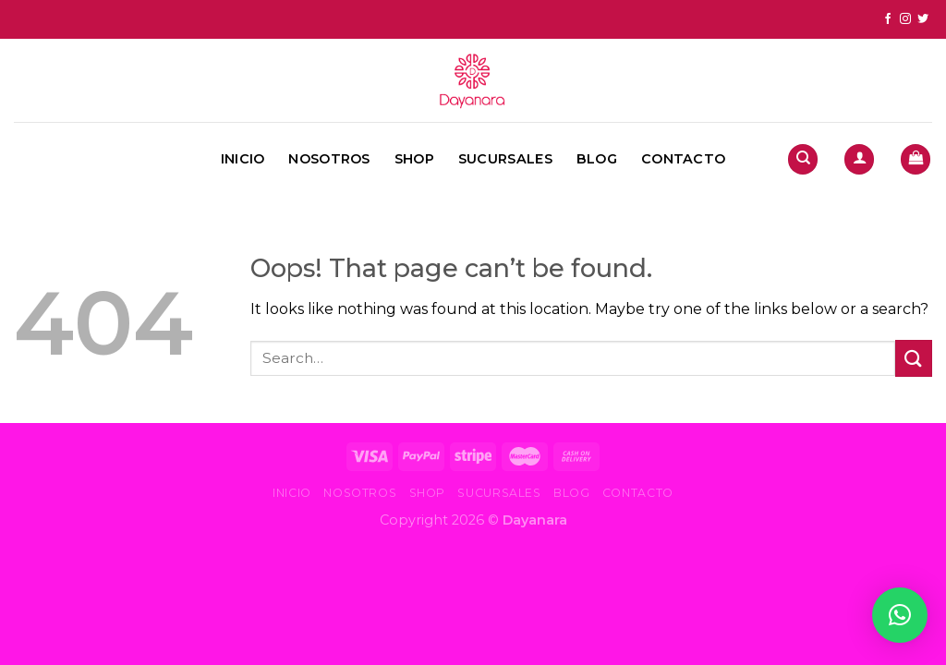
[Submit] (913, 358)
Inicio (243, 159)
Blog (596, 159)
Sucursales (505, 159)
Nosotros (329, 159)
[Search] (803, 159)
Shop (414, 159)
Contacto (683, 159)
